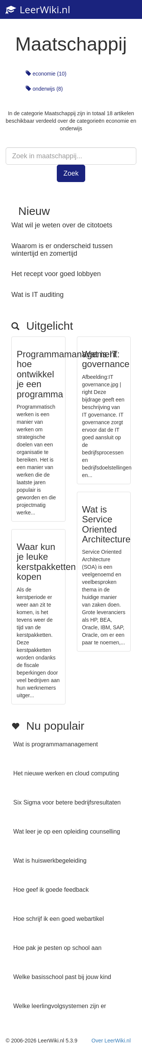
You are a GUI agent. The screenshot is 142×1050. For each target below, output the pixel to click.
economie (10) (46, 74)
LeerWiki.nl (38, 9)
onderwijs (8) (44, 89)
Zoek (70, 173)
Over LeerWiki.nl (111, 1041)
